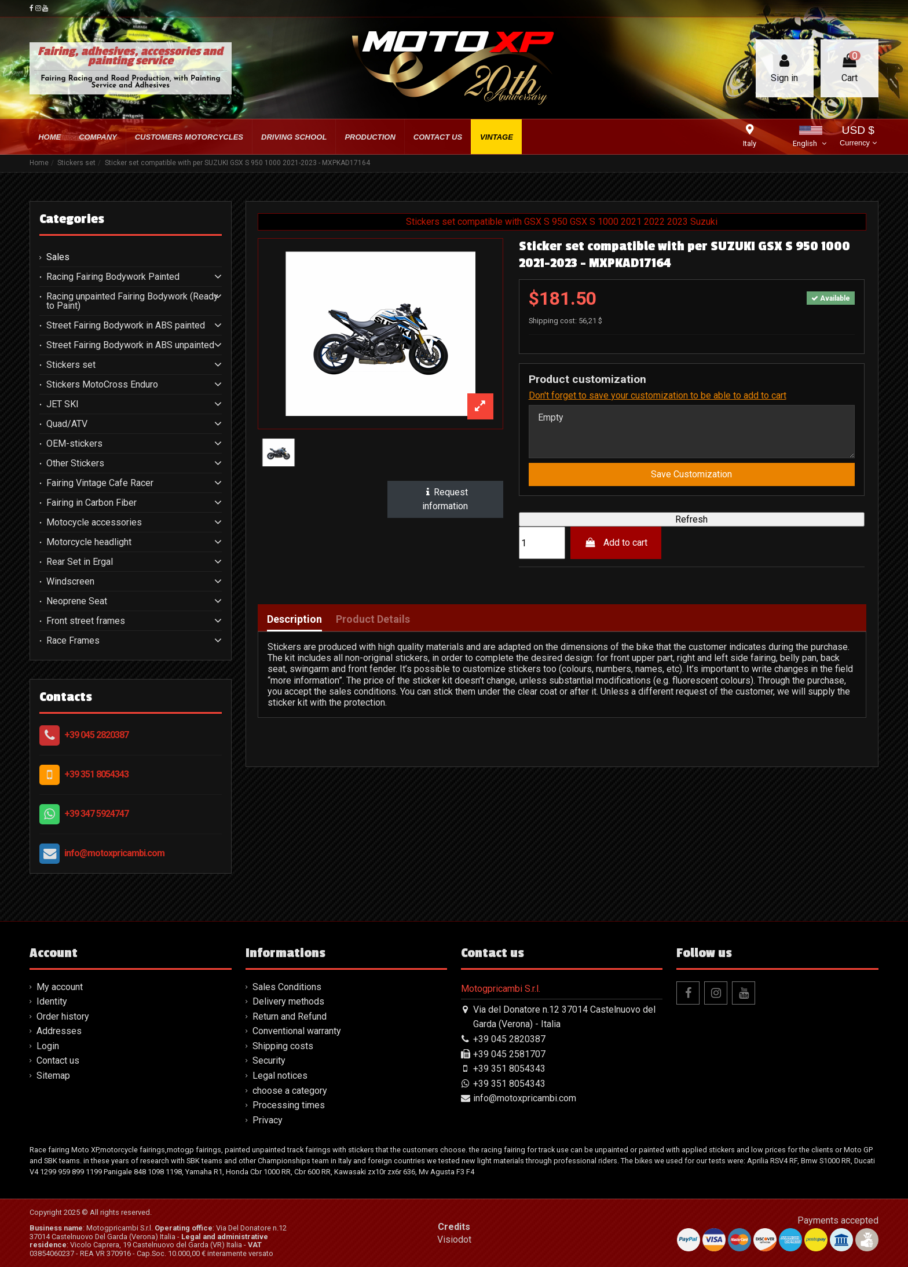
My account (59, 986)
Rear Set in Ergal (79, 562)
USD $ (858, 137)
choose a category (289, 1090)
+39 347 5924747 (96, 813)
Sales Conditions (286, 986)
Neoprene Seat (76, 601)
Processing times (288, 1105)
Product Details (373, 620)
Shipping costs (282, 1045)
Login (47, 1045)
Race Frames (73, 640)
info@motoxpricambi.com (114, 853)
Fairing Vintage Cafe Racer (99, 483)
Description (294, 620)
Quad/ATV (66, 424)
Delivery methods (288, 1001)
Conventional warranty (296, 1030)
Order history (62, 1016)
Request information (445, 499)
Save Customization (691, 474)
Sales (57, 257)
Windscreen (70, 581)
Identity (51, 1001)
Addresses (59, 1030)
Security (268, 1060)
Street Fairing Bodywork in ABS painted (125, 325)
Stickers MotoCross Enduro (102, 384)
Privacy (267, 1120)
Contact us (57, 1060)
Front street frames (85, 621)
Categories (71, 219)
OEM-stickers (74, 443)
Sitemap (53, 1075)
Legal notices (279, 1075)
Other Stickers (75, 463)
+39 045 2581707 (509, 1054)
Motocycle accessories (94, 522)
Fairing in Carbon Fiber (91, 502)
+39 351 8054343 (96, 774)
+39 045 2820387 (96, 734)
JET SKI (62, 404)
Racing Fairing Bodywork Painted (113, 277)
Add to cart (615, 543)
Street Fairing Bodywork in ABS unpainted (130, 345)
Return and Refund (289, 1016)
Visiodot (454, 1239)
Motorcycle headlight (88, 542)
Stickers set (71, 365)
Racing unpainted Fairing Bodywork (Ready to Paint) (132, 301)
